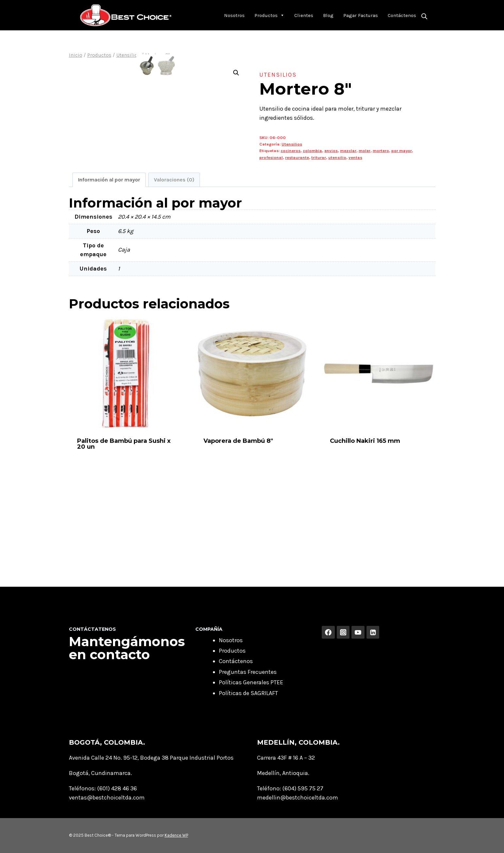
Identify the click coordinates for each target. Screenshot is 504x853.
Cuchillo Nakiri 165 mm (365, 533)
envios (331, 150)
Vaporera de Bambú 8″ (238, 533)
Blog (328, 15)
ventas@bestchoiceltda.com (107, 797)
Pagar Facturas (360, 15)
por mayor (401, 150)
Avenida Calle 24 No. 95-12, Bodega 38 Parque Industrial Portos (151, 757)
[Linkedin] (373, 632)
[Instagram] (343, 632)
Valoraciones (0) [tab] (174, 272)
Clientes (303, 15)
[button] (236, 73)
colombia (312, 150)
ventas (355, 157)
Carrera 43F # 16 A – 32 (286, 757)
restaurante (297, 157)
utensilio (337, 157)
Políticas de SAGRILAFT (248, 693)
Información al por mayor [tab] (109, 272)
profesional (271, 157)
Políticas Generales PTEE (251, 682)
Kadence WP (176, 835)
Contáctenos (402, 15)
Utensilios (278, 74)
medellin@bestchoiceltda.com (297, 797)
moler (364, 150)
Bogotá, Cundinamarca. (100, 773)
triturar (318, 157)
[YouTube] (358, 632)
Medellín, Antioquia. (283, 773)
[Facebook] (328, 632)
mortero (381, 150)
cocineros (291, 150)
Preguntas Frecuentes (248, 671)
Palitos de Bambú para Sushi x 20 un (124, 536)
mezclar (348, 150)
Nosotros (234, 15)
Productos (269, 15)
